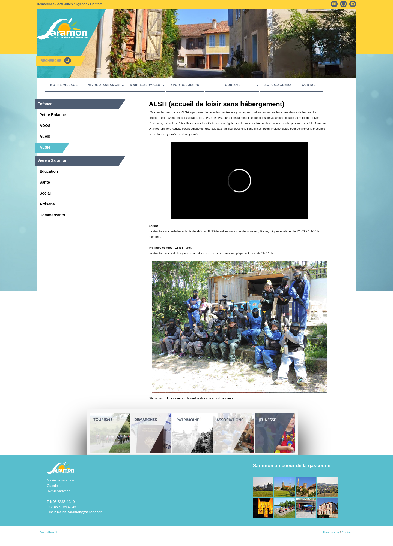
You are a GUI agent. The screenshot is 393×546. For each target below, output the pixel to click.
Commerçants (52, 215)
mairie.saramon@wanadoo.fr (79, 512)
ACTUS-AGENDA (278, 84)
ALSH (45, 147)
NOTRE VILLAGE (64, 84)
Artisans (47, 204)
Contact (96, 4)
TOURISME (232, 84)
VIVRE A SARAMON (104, 84)
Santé (45, 182)
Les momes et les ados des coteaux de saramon (200, 398)
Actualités (65, 4)
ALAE (45, 136)
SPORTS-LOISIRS (185, 84)
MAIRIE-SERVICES (145, 84)
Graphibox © (48, 532)
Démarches (46, 4)
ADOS (45, 125)
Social (45, 193)
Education (49, 171)
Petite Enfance (53, 115)
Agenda (81, 4)
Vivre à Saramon (52, 160)
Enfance (44, 104)
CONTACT (310, 84)
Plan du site (331, 532)
